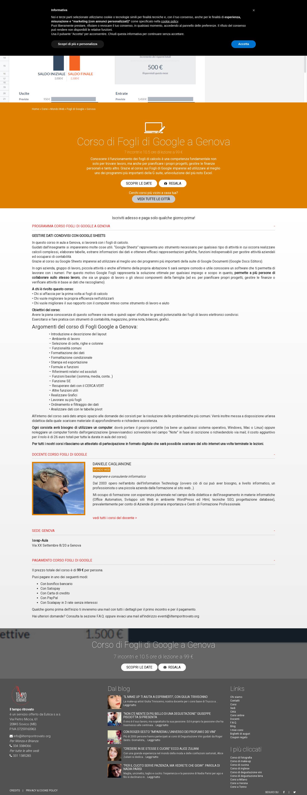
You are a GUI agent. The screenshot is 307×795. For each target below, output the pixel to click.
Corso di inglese (239, 768)
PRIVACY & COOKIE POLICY (42, 790)
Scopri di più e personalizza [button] (77, 44)
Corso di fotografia (241, 757)
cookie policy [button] (169, 21)
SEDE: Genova (43, 531)
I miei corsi (236, 730)
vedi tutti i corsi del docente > (115, 518)
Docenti (234, 719)
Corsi (45, 109)
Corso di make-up (240, 761)
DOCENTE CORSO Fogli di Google (59, 454)
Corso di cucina (239, 764)
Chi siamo (236, 697)
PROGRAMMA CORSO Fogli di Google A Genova (71, 226)
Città (233, 711)
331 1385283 (22, 756)
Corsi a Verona (239, 783)
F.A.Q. (100, 616)
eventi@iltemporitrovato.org (178, 616)
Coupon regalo (238, 737)
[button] (253, 10)
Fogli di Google (75, 109)
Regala (172, 183)
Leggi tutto (129, 705)
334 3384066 (22, 746)
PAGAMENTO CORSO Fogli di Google (62, 560)
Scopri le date (139, 183)
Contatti (235, 700)
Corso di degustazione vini (246, 772)
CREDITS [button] (15, 790)
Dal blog (119, 688)
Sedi (232, 708)
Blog (233, 726)
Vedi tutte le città (153, 199)
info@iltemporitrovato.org (32, 736)
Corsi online (237, 715)
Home (35, 109)
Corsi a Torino (238, 786)
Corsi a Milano (238, 779)
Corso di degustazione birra (246, 776)
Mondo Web (57, 109)
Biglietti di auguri (240, 733)
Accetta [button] (243, 44)
